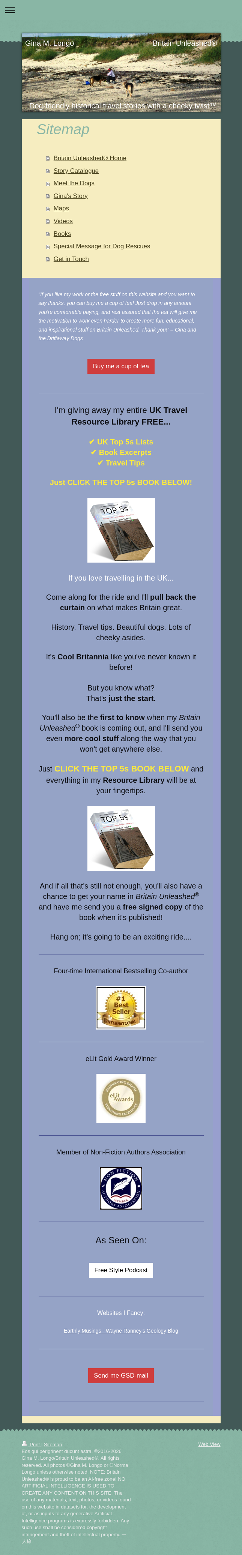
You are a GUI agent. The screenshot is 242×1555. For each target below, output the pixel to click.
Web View (209, 1444)
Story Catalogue (76, 170)
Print (31, 1444)
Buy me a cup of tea (121, 366)
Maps (61, 208)
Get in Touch (71, 259)
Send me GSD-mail (121, 1375)
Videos (63, 221)
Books (62, 233)
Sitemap (53, 1444)
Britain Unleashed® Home (90, 158)
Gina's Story (71, 196)
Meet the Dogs (74, 183)
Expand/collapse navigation (121, 10)
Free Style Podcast (121, 1270)
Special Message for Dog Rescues (102, 246)
